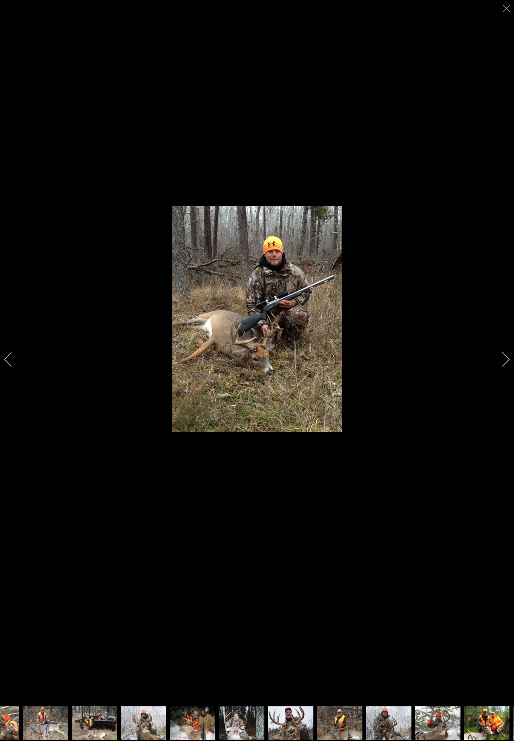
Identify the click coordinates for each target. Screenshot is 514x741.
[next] (501, 359)
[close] (507, 8)
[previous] (13, 359)
